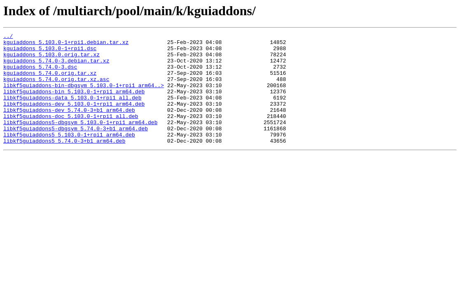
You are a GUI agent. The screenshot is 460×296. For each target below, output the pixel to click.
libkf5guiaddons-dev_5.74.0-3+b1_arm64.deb (69, 126)
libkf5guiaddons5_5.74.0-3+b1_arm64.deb (64, 162)
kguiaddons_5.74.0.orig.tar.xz (49, 81)
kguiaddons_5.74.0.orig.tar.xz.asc (56, 88)
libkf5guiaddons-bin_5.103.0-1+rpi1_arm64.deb (74, 103)
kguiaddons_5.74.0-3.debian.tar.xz (56, 66)
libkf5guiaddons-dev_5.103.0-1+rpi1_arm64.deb (74, 118)
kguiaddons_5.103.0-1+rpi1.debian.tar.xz (65, 44)
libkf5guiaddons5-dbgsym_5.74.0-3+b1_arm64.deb (75, 148)
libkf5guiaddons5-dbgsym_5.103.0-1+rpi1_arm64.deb (80, 140)
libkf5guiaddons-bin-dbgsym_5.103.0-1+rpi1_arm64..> (83, 96)
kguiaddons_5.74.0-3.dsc (40, 74)
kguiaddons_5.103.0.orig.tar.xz (51, 59)
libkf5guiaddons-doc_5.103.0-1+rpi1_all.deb (70, 133)
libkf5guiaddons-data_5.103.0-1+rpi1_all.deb (72, 111)
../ (8, 37)
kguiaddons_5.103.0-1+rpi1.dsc (49, 52)
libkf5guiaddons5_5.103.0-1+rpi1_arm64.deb (69, 155)
